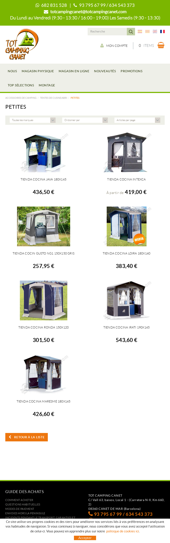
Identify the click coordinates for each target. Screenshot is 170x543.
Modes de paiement (19, 508)
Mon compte (114, 45)
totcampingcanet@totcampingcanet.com (88, 11)
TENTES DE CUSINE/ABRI (53, 98)
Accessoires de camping (21, 98)
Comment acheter (19, 500)
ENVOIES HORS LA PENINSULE (25, 513)
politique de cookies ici (122, 531)
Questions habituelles (22, 504)
